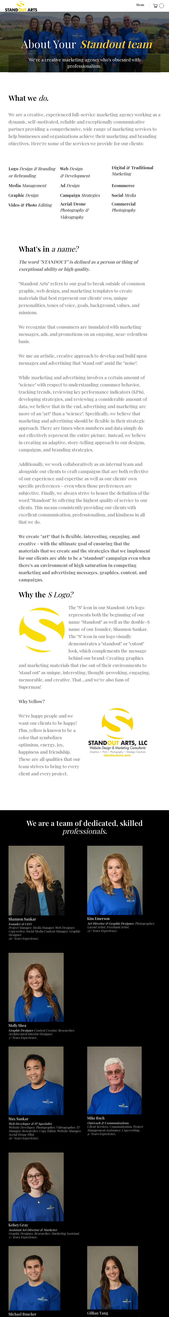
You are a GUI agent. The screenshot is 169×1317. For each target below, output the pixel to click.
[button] (136, 6)
